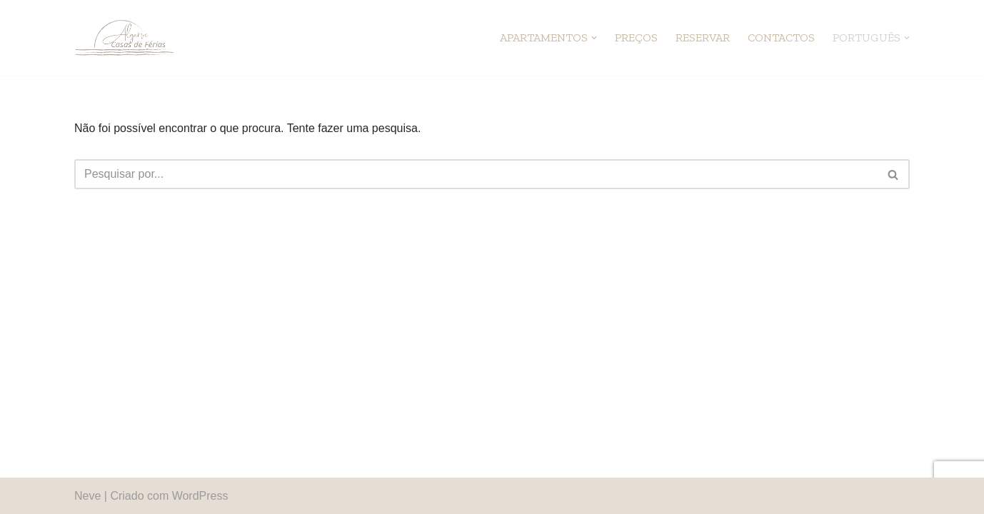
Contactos (781, 37)
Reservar (703, 37)
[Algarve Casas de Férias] (124, 38)
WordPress (200, 496)
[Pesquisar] (476, 174)
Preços (636, 37)
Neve (87, 496)
